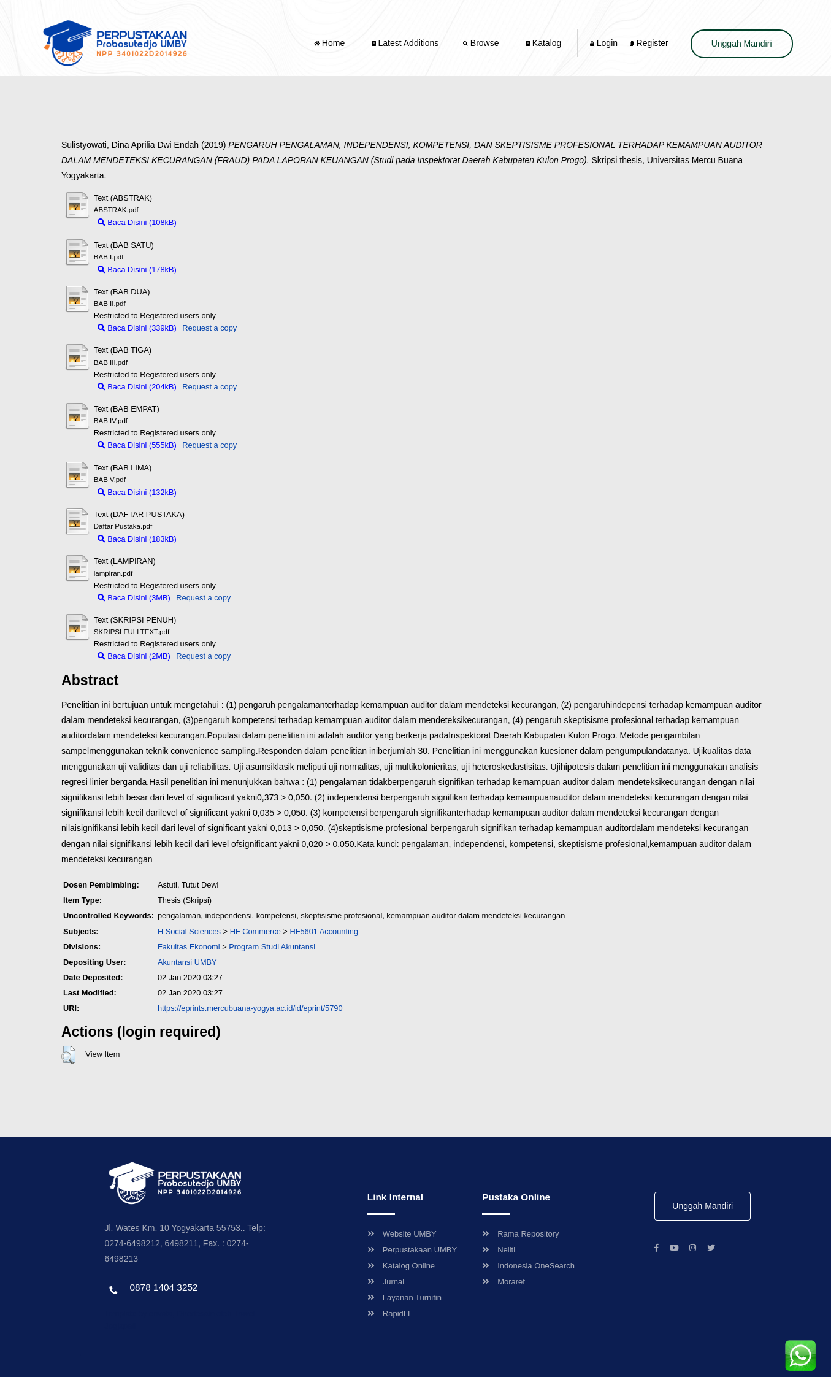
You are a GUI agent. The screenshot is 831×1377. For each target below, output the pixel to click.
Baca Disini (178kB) (137, 269)
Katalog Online (401, 1265)
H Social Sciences (189, 931)
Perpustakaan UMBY (412, 1249)
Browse (482, 43)
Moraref (503, 1281)
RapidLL (389, 1313)
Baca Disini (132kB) (137, 492)
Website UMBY (402, 1233)
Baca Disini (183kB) (137, 538)
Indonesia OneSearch (528, 1265)
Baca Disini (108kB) (137, 222)
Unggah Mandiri (741, 43)
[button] (68, 1055)
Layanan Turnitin (404, 1297)
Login (604, 43)
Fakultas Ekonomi (189, 946)
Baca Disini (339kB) (137, 327)
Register (649, 43)
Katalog (543, 43)
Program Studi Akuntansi (272, 946)
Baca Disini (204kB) (137, 386)
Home (330, 43)
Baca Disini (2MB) (134, 656)
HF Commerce (255, 931)
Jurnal (385, 1281)
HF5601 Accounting (323, 931)
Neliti (498, 1249)
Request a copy (209, 327)
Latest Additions (405, 43)
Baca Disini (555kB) (137, 445)
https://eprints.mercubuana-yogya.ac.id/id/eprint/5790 (250, 1008)
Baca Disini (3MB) (134, 597)
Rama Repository (520, 1233)
